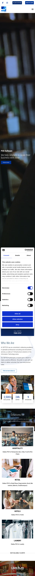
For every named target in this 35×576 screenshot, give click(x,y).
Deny (17, 324)
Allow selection (17, 319)
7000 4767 (17, 333)
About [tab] (29, 255)
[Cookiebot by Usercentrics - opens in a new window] (25, 250)
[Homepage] (5, 9)
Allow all (17, 313)
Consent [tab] (6, 255)
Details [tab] (17, 255)
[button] (32, 9)
